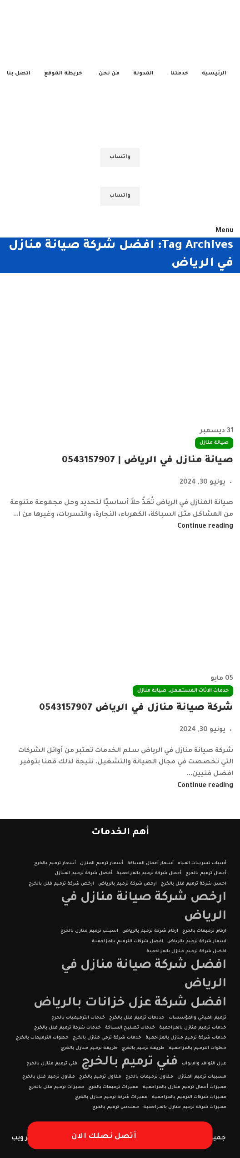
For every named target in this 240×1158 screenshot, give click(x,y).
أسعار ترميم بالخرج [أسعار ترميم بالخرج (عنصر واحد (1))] (55, 863)
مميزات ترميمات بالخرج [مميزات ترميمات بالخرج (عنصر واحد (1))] (113, 1087)
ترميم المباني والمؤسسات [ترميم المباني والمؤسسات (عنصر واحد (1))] (197, 1017)
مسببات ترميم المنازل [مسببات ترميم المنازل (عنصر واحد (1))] (201, 1076)
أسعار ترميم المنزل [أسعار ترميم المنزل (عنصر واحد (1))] (101, 863)
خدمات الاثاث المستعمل (199, 690)
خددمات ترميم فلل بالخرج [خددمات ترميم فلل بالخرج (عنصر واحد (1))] (137, 1017)
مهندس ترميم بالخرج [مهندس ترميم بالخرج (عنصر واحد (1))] (115, 1107)
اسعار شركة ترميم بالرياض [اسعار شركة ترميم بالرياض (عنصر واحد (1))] (196, 941)
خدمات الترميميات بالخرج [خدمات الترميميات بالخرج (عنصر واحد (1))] (78, 1017)
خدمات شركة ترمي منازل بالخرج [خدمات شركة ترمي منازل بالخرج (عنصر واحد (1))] (107, 1037)
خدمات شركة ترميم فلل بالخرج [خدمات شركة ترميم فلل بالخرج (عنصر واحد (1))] (67, 1027)
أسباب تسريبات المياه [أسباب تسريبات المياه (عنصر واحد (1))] (202, 863)
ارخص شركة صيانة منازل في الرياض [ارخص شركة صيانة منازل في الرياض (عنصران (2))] (143, 907)
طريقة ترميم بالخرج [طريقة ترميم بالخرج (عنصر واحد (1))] (143, 1048)
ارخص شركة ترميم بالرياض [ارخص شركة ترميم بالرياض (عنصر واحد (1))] (127, 883)
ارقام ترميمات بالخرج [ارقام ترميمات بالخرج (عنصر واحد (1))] (204, 931)
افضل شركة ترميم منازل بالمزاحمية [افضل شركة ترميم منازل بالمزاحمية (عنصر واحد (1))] (186, 951)
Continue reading (205, 526)
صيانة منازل (214, 442)
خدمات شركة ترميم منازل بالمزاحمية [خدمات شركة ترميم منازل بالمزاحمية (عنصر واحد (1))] (185, 1037)
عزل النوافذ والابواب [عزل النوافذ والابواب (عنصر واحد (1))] (204, 1063)
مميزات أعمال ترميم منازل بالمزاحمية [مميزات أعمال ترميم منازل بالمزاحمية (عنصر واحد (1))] (184, 1087)
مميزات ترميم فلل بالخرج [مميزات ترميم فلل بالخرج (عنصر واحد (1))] (56, 1087)
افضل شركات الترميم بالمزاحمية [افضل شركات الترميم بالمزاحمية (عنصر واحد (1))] (127, 941)
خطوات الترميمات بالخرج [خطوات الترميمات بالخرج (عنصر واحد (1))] (42, 1037)
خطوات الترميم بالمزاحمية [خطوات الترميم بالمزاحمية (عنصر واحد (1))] (197, 1048)
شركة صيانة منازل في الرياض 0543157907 (136, 708)
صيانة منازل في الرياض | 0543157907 (147, 461)
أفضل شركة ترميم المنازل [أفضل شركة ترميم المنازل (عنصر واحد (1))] (83, 873)
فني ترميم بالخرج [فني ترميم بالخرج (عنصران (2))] (129, 1062)
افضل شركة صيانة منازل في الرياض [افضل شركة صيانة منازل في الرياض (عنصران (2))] (143, 975)
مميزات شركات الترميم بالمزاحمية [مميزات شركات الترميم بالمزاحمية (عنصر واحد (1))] (189, 1097)
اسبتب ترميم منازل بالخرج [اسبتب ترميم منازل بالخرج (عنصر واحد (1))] (89, 931)
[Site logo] (176, 35)
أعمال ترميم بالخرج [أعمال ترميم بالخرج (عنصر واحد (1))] (205, 873)
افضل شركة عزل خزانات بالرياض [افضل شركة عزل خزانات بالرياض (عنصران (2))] (130, 1003)
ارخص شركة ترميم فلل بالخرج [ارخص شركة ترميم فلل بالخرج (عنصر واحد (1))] (61, 883)
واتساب (120, 157)
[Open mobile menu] (224, 231)
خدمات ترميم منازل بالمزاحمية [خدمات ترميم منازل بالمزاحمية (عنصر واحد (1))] (192, 1027)
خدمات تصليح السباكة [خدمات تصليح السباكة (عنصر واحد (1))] (130, 1027)
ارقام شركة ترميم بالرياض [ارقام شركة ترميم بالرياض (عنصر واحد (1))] (150, 931)
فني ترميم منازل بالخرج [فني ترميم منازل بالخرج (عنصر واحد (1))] (51, 1063)
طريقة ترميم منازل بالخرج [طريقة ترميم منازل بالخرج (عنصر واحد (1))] (89, 1048)
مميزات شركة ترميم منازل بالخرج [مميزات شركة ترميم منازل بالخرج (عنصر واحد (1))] (111, 1097)
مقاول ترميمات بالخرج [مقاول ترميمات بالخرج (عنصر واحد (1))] (149, 1076)
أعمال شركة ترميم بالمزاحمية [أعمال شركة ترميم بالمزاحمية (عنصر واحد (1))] (148, 873)
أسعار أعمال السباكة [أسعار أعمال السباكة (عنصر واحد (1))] (150, 863)
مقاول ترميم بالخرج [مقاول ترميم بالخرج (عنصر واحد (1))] (100, 1076)
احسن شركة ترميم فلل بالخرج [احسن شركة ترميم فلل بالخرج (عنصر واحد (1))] (193, 883)
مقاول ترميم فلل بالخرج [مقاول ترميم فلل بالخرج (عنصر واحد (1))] (48, 1076)
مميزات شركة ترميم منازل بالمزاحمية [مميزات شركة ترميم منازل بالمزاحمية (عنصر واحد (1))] (184, 1107)
